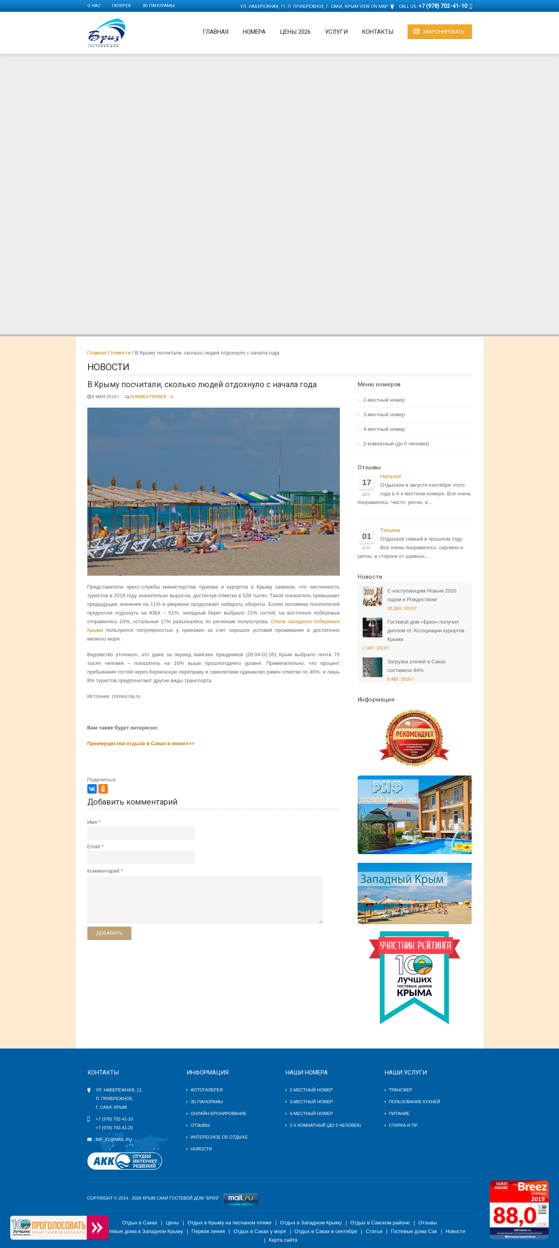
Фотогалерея (207, 1089)
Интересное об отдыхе (219, 1137)
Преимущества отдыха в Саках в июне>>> (140, 743)
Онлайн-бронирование (219, 1113)
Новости (121, 353)
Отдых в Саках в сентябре (326, 1231)
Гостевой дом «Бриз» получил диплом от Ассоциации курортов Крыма (426, 630)
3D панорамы (158, 5)
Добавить (109, 933)
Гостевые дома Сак (414, 1231)
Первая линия (208, 1231)
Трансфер (401, 1089)
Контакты (377, 31)
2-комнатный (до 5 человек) (396, 444)
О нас (93, 5)
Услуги (336, 31)
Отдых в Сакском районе (380, 1223)
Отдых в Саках (139, 1223)
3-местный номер (384, 414)
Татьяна (390, 530)
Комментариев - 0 (151, 396)
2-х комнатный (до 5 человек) (325, 1125)
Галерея (121, 5)
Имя (92, 822)
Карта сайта (283, 1240)
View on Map (374, 6)
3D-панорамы (207, 1101)
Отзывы (369, 467)
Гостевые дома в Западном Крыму (142, 1231)
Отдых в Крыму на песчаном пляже (229, 1223)
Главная (216, 31)
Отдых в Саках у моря (259, 1231)
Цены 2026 (295, 31)
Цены (172, 1223)
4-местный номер (384, 429)
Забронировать (443, 32)
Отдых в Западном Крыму (311, 1223)
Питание (399, 1113)
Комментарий (103, 871)
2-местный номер (384, 400)
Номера (254, 31)
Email (93, 846)
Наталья (390, 476)
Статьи (374, 1231)
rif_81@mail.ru (114, 1139)
